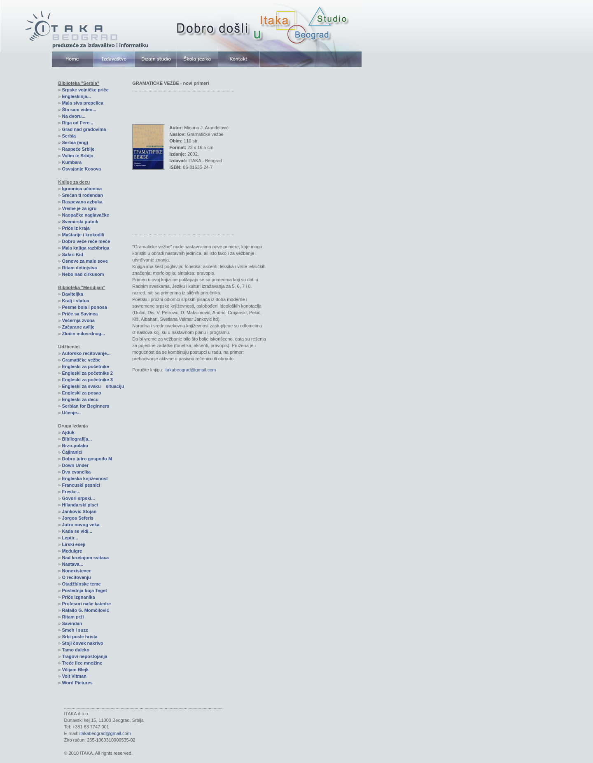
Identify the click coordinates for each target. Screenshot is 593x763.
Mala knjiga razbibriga (85, 247)
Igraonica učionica (82, 188)
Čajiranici (72, 452)
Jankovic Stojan (79, 511)
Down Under (75, 465)
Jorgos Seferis (77, 518)
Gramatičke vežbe (81, 359)
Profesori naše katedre (86, 603)
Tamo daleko (75, 649)
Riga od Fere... (77, 122)
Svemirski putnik (80, 221)
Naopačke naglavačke (85, 214)
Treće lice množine (82, 662)
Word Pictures (77, 682)
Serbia (69, 135)
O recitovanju (76, 577)
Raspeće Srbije (78, 149)
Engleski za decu (80, 399)
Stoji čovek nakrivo (82, 643)
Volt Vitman (74, 676)
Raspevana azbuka (82, 201)
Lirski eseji (73, 544)
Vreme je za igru (79, 208)
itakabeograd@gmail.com (190, 369)
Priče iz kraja (75, 228)
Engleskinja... (76, 96)
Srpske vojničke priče (85, 89)
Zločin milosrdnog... (83, 333)
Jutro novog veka (80, 524)
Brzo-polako (75, 445)
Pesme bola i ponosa (84, 307)
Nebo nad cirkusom (83, 274)
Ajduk (68, 432)
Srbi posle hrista (79, 636)
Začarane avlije (78, 326)
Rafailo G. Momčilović (85, 610)
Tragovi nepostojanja (84, 656)
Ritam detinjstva (79, 267)
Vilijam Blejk (75, 669)
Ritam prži (73, 616)
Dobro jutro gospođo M (87, 458)
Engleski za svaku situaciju (93, 386)
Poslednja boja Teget (84, 590)
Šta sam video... (79, 109)
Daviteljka (72, 294)
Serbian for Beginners (85, 406)
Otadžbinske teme (81, 583)
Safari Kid (72, 254)
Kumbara (72, 162)
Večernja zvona (78, 320)
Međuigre (72, 550)
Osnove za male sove (84, 261)
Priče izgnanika (78, 597)
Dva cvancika (76, 471)
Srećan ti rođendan (82, 195)
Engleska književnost (84, 478)
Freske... (71, 491)
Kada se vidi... (77, 531)
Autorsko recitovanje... (86, 353)
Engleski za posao (81, 392)
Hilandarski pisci (80, 504)
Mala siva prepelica (82, 102)
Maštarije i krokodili (83, 234)
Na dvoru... (73, 116)
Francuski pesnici (81, 485)
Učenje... (71, 412)
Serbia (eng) (75, 142)
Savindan (72, 623)
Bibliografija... (77, 438)
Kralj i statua (75, 300)
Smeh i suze (75, 630)
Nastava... (72, 564)
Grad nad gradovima (84, 129)
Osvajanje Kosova (81, 168)
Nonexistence (76, 570)
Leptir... (70, 537)
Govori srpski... (78, 498)
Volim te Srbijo (77, 155)
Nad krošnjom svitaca (85, 557)
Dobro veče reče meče (86, 241)
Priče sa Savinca (80, 313)
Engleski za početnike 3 (87, 379)
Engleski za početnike (85, 366)
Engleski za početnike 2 (87, 373)
